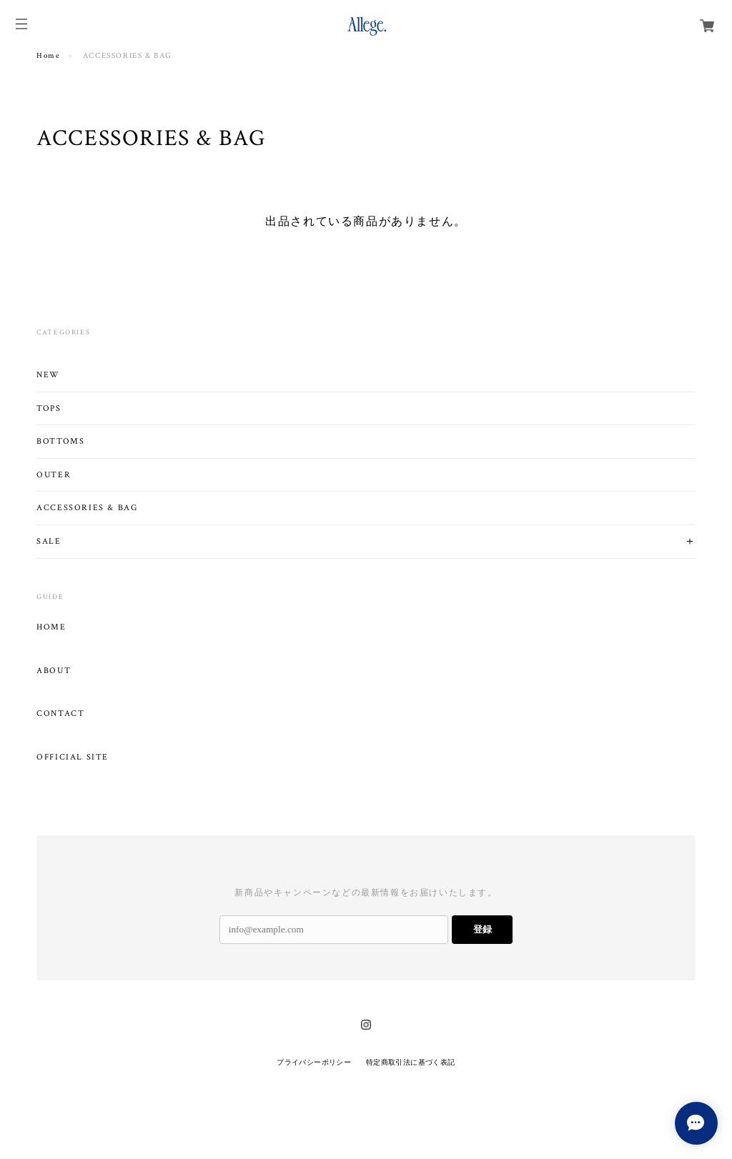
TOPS (48, 408)
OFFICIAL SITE (72, 757)
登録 (482, 929)
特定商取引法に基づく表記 (410, 1062)
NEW (48, 374)
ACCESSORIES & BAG (86, 507)
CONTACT (60, 714)
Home (48, 56)
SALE (48, 541)
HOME (51, 627)
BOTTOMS (60, 441)
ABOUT (53, 671)
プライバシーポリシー (314, 1062)
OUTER (53, 474)
